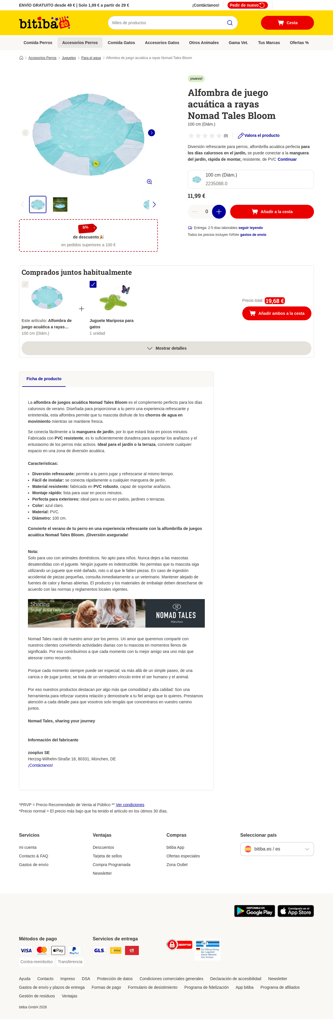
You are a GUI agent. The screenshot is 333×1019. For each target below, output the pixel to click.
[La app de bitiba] (254, 915)
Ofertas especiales (183, 856)
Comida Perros (38, 42)
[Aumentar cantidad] (219, 212)
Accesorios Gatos (162, 42)
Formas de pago (106, 987)
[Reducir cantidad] (195, 212)
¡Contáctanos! (206, 5)
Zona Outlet (177, 864)
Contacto (45, 978)
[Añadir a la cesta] (272, 212)
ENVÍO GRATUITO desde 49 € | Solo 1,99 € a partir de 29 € (74, 5)
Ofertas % (299, 42)
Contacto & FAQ (33, 856)
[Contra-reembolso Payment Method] (36, 962)
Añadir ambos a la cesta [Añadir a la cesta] (280, 314)
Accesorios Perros (80, 42)
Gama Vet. (238, 42)
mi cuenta (28, 847)
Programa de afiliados (280, 987)
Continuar (287, 159)
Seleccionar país (258, 835)
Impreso (67, 978)
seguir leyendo (251, 228)
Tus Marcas (269, 42)
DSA (86, 978)
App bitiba (244, 987)
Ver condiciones (130, 804)
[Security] (179, 945)
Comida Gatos (121, 42)
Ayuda (24, 978)
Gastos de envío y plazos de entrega (52, 987)
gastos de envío (253, 235)
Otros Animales (204, 42)
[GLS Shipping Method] (100, 951)
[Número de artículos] (206, 212)
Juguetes (69, 58)
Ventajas (69, 996)
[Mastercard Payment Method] (42, 951)
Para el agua (91, 58)
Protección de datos (115, 978)
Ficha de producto (44, 378)
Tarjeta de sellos (107, 856)
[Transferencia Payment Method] (70, 962)
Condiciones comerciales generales (171, 978)
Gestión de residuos (37, 996)
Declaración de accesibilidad (235, 978)
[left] (25, 132)
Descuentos (103, 847)
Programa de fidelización (206, 987)
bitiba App (175, 847)
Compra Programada (111, 864)
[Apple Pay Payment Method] (58, 951)
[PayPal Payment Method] (74, 951)
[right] (151, 132)
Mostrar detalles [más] (166, 348)
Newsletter (102, 873)
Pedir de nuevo (248, 5)
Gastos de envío (33, 864)
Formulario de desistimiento (152, 987)
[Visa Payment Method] (26, 951)
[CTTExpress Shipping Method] (132, 951)
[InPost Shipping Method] (116, 951)
